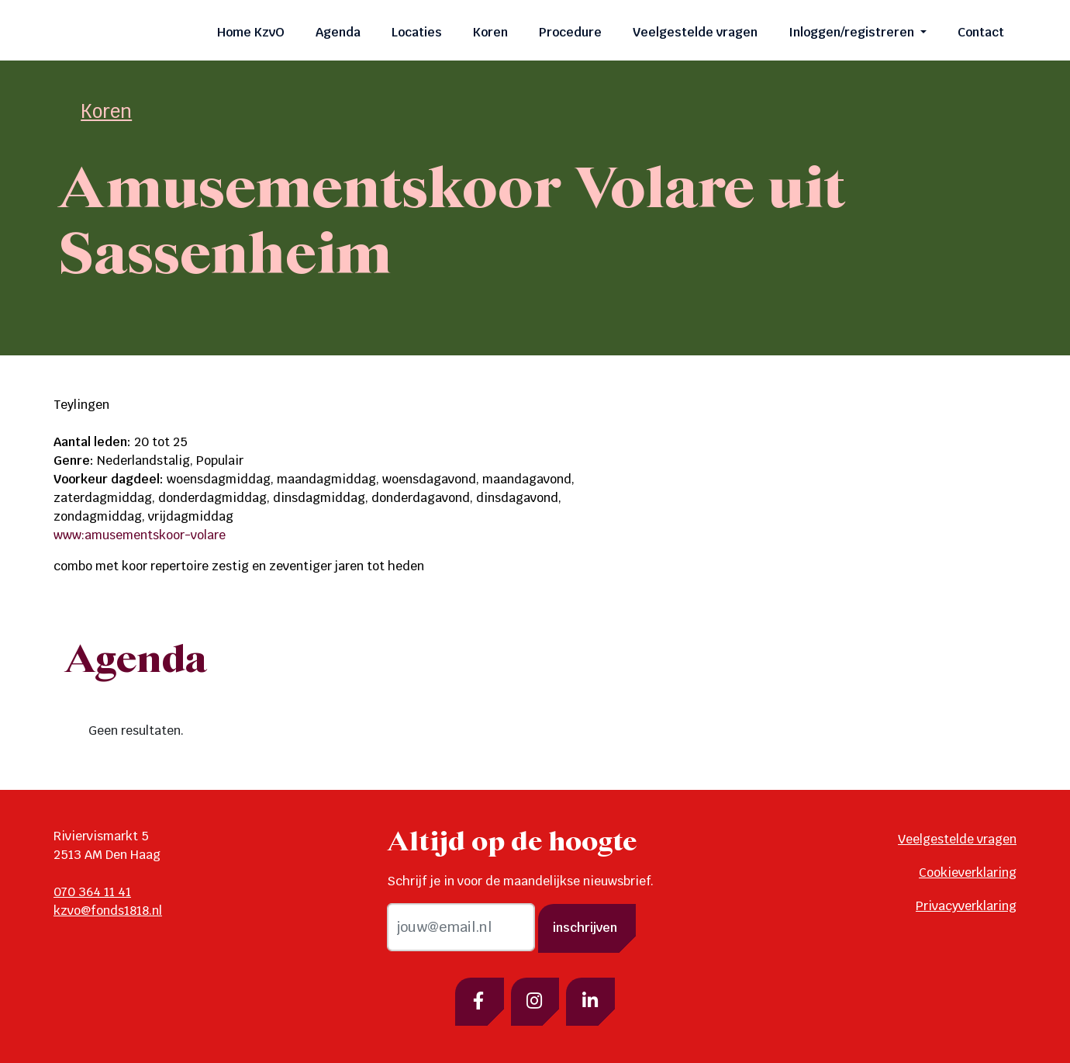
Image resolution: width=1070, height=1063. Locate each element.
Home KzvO (251, 32)
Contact (981, 32)
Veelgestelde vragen (695, 32)
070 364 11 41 (92, 892)
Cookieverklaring (967, 872)
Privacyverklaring (966, 906)
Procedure (570, 32)
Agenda (338, 32)
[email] (461, 927)
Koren (490, 32)
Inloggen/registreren (853, 32)
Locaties (417, 32)
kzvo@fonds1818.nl (108, 910)
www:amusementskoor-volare (140, 535)
